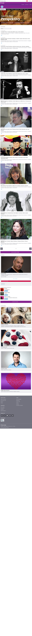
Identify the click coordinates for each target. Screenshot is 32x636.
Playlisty (21, 9)
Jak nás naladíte (18, 460)
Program (23, 4)
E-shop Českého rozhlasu (6, 348)
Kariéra (17, 464)
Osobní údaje (6, 487)
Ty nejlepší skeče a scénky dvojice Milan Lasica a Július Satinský (12, 52)
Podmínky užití (10, 487)
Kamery (30, 4)
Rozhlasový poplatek (19, 466)
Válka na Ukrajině (3, 460)
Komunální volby (3, 461)
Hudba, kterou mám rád (5, 451)
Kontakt (17, 465)
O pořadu (2, 316)
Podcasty (2, 470)
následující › (30, 310)
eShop (2, 464)
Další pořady (3, 367)
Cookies (2, 487)
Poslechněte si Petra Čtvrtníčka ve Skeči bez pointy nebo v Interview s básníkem (15, 107)
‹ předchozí (1, 310)
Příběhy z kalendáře (4, 385)
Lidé (25, 9)
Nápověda (18, 461)
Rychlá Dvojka (3, 334)
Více (27, 9)
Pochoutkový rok (4, 408)
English (14, 487)
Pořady (12, 9)
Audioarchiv (27, 4)
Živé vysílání (2, 468)
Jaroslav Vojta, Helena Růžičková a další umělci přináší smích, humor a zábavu (14, 135)
